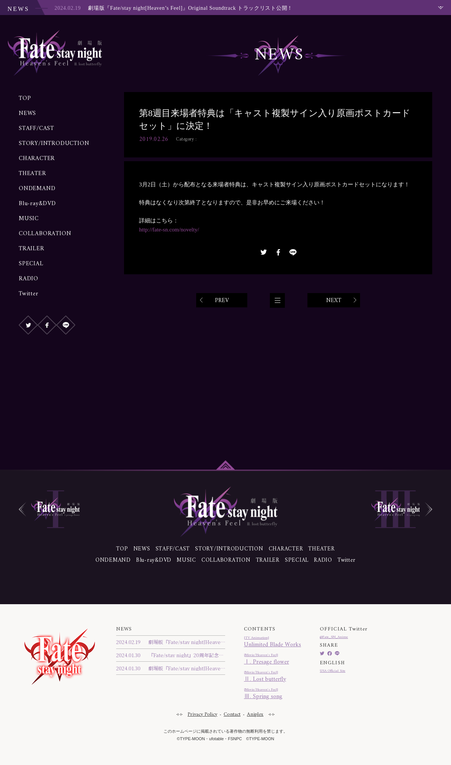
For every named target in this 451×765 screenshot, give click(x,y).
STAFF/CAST (36, 128)
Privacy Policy (202, 714)
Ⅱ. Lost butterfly (272, 677)
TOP (25, 98)
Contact (232, 714)
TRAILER (31, 248)
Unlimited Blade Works (272, 642)
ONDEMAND (37, 188)
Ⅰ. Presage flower (272, 660)
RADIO (28, 279)
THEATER (32, 173)
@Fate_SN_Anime (334, 637)
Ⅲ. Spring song (272, 694)
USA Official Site (332, 671)
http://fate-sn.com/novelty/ (171, 230)
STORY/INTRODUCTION (54, 143)
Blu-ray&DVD (37, 203)
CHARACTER (37, 158)
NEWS (27, 113)
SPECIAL (31, 264)
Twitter (28, 294)
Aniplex (255, 714)
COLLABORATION (45, 233)
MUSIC (29, 218)
